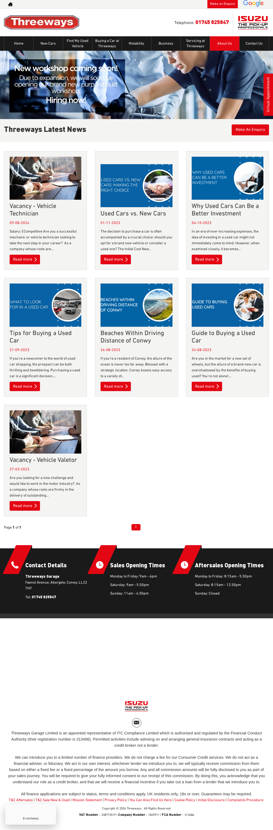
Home (18, 43)
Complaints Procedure (245, 802)
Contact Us (254, 43)
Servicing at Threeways (195, 43)
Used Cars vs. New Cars (133, 213)
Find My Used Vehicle (78, 43)
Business (166, 43)
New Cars (48, 43)
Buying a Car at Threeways (107, 43)
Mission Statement (87, 802)
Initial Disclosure (212, 802)
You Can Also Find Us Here (151, 802)
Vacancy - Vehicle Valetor (43, 460)
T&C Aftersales (21, 802)
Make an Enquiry (222, 4)
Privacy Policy (116, 802)
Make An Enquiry (249, 130)
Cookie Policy (184, 802)
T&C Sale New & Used (52, 802)
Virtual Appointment (268, 96)
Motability (136, 43)
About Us (224, 43)
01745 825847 (212, 21)
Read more (25, 259)
